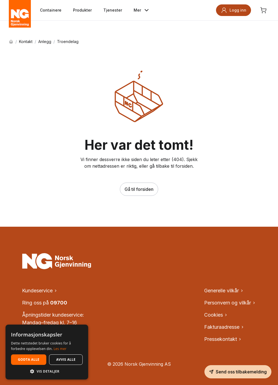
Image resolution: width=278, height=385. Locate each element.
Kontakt (26, 42)
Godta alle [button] (28, 359)
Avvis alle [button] (65, 359)
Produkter (82, 10)
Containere (50, 10)
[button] (47, 371)
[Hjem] (11, 42)
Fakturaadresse (224, 327)
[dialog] (47, 352)
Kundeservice (40, 290)
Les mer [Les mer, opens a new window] (60, 348)
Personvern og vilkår (230, 303)
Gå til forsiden (139, 189)
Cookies (216, 315)
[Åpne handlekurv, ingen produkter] (263, 10)
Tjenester (112, 10)
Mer (142, 10)
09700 (58, 303)
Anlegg (44, 42)
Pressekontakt (223, 339)
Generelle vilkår (224, 290)
